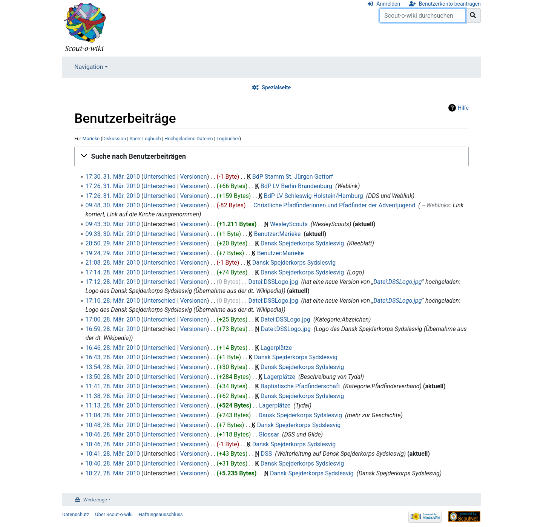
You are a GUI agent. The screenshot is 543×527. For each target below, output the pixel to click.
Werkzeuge (95, 499)
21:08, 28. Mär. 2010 (113, 262)
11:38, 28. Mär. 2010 (113, 396)
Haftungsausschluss (161, 514)
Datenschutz (75, 514)
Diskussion (114, 138)
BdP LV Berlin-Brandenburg (296, 186)
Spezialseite (276, 87)
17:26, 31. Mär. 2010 (113, 186)
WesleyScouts (289, 224)
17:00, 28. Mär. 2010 (113, 319)
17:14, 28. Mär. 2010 (113, 272)
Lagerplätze (276, 347)
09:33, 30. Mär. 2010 (113, 233)
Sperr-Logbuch (145, 138)
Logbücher (227, 138)
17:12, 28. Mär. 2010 (113, 281)
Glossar (269, 434)
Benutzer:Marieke (277, 233)
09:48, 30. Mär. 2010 (113, 205)
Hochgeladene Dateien (188, 138)
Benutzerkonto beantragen (450, 4)
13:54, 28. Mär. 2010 (113, 367)
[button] (271, 156)
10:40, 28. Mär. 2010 (113, 463)
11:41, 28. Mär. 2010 (113, 386)
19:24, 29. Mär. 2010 (113, 253)
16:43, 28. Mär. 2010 (113, 357)
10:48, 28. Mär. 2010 (113, 425)
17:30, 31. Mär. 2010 (113, 176)
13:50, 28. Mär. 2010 (113, 376)
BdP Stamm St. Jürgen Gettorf (292, 176)
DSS (266, 453)
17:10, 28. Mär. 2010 (113, 300)
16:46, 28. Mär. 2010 (113, 347)
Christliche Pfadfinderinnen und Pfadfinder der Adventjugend (334, 205)
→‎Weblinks (435, 205)
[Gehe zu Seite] (473, 15)
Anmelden (388, 4)
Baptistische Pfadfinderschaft (300, 386)
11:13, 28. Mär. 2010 (113, 405)
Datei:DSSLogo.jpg (273, 281)
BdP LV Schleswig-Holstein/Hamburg (313, 195)
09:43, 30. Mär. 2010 (113, 224)
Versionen (193, 176)
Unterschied (159, 176)
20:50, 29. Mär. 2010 (113, 243)
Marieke (91, 138)
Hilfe (463, 108)
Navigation (88, 66)
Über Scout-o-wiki (113, 514)
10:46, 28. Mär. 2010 (113, 434)
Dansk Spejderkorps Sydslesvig (302, 243)
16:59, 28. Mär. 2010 (113, 328)
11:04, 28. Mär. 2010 (113, 415)
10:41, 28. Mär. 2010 (113, 453)
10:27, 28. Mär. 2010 (113, 473)
